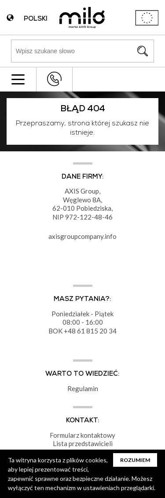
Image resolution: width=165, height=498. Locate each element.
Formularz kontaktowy (82, 435)
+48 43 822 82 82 (54, 79)
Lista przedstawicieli (83, 443)
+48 (70, 331)
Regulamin (82, 388)
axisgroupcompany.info (82, 236)
